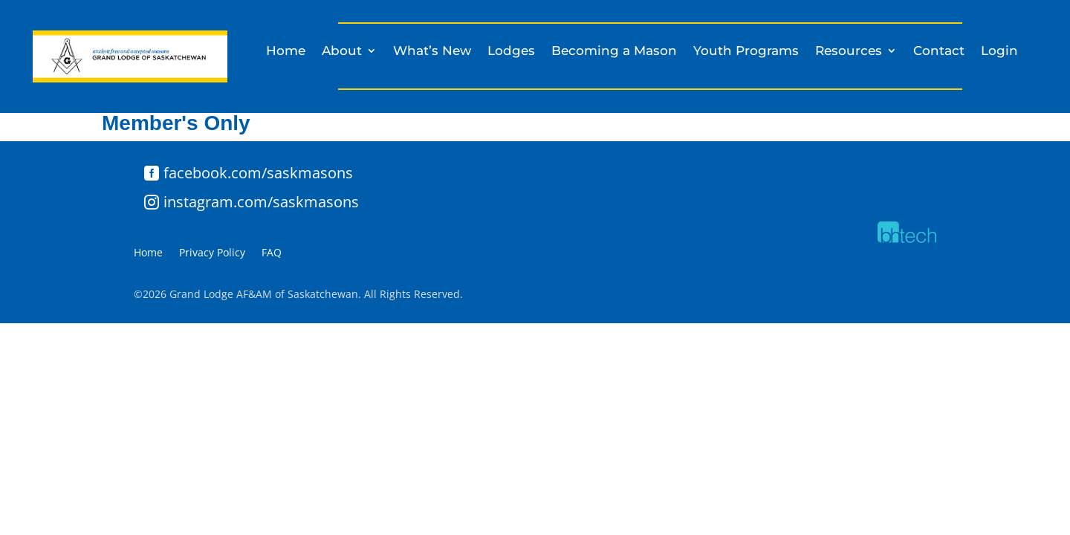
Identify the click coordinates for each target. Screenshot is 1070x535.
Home (285, 51)
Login (999, 51)
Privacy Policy (212, 253)
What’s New (432, 51)
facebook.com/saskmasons (258, 173)
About (342, 51)
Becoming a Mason (614, 51)
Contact (938, 51)
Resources (848, 51)
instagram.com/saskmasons (261, 202)
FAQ (272, 253)
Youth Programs (746, 51)
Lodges (511, 51)
